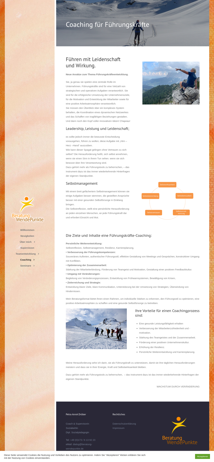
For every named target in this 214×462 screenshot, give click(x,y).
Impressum (118, 428)
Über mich (25, 241)
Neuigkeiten (27, 236)
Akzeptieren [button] (202, 456)
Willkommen (27, 230)
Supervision (27, 247)
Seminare (25, 265)
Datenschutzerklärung (124, 423)
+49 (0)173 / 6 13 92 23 (82, 440)
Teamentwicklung (26, 253)
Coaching (25, 259)
